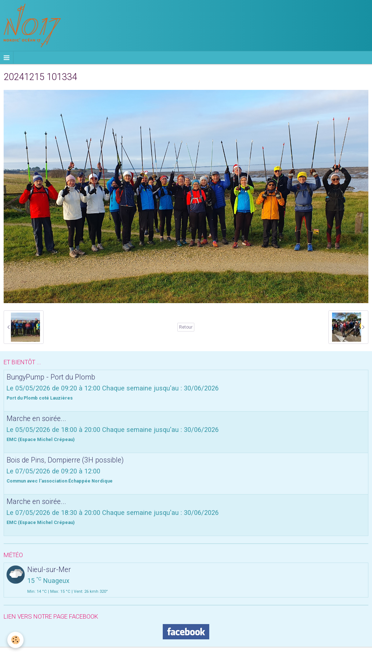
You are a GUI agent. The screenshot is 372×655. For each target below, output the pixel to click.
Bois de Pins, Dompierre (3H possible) (65, 460)
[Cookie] (15, 640)
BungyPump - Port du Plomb (51, 377)
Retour (186, 327)
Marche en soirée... (36, 418)
